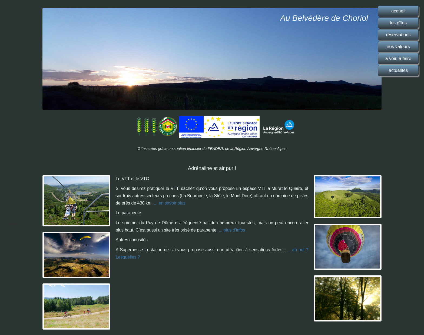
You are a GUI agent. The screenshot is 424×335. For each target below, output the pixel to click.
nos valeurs (398, 46)
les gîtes (398, 22)
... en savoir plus (170, 203)
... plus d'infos (232, 230)
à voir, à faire (398, 58)
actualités (398, 70)
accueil (398, 11)
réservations (398, 34)
